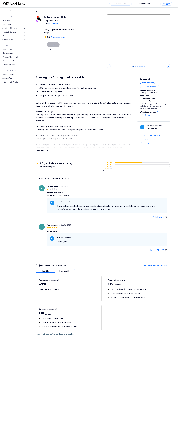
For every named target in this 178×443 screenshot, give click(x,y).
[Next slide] (168, 66)
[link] (14, 11)
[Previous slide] (109, 66)
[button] (160, 99)
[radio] (45, 271)
